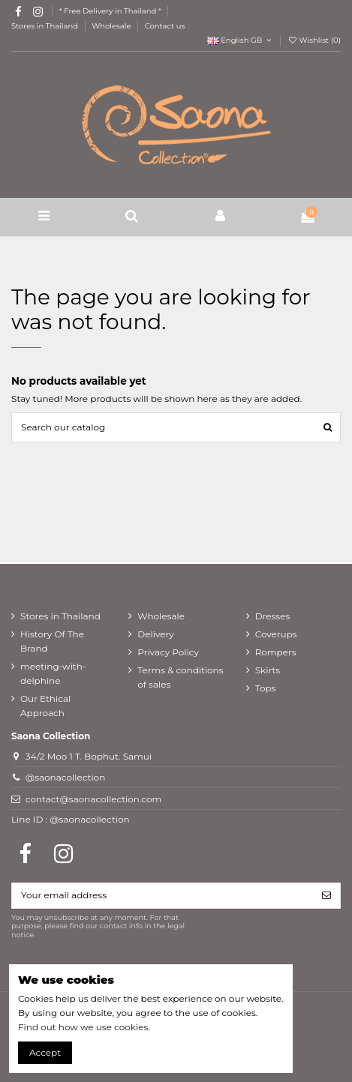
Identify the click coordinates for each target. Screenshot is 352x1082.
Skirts (268, 670)
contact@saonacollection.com (93, 799)
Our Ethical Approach (45, 705)
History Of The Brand (52, 641)
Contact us (165, 26)
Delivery (155, 634)
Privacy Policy (168, 652)
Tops (265, 688)
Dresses (272, 616)
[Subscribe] (326, 895)
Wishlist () (314, 40)
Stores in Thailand (45, 26)
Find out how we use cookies (83, 1027)
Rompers (275, 652)
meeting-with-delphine (53, 673)
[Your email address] (162, 895)
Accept (45, 1052)
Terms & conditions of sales (180, 677)
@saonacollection (66, 777)
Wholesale (112, 26)
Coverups (276, 634)
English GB (240, 40)
